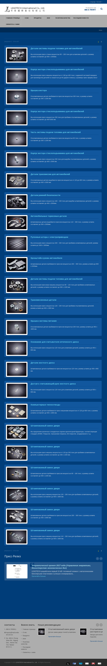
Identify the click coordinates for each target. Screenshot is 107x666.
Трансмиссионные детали (43, 300)
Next (101, 624)
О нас (26, 18)
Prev (97, 624)
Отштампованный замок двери (61, 629)
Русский (98, 2)
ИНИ (48, 18)
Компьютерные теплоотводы (45, 404)
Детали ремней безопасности (45, 195)
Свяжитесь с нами (12, 24)
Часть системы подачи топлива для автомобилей (56, 132)
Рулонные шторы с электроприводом (49, 237)
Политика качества (63, 18)
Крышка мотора (39, 90)
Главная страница (12, 18)
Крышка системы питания (44, 321)
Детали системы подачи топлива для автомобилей (56, 48)
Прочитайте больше (54, 636)
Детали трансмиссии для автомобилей (50, 174)
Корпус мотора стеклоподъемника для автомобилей (57, 69)
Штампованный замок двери (45, 425)
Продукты (37, 18)
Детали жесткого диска (43, 362)
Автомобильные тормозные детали (49, 216)
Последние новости (81, 18)
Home (100, 30)
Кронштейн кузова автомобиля (46, 258)
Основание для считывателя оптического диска (55, 342)
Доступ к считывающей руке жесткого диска (53, 383)
